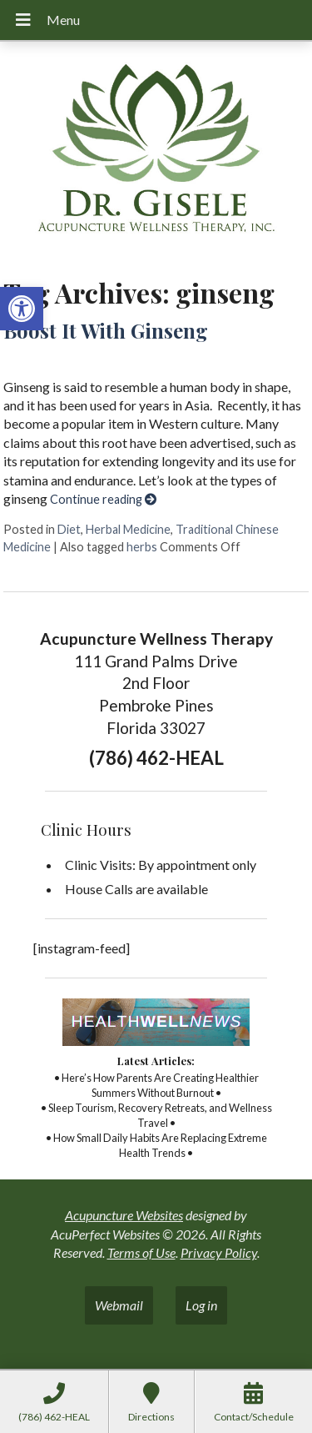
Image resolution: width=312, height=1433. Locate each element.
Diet (69, 529)
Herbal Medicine (128, 529)
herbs (141, 547)
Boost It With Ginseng (105, 330)
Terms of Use (141, 1252)
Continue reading (103, 499)
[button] (21, 308)
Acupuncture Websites (124, 1215)
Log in (201, 1305)
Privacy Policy (219, 1252)
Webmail (119, 1305)
